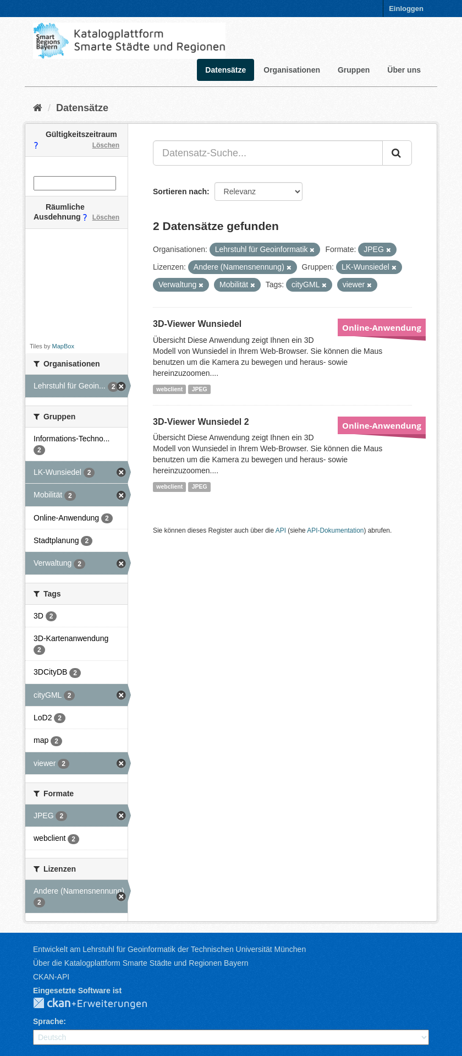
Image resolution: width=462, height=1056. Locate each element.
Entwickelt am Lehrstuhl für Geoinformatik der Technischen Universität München (169, 949)
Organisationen (291, 69)
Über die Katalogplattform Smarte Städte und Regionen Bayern (140, 963)
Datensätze (225, 69)
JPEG (199, 389)
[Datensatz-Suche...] (268, 153)
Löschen (105, 145)
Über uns (404, 69)
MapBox (63, 346)
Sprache (48, 1021)
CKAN (99, 1003)
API (281, 530)
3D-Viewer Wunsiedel (197, 324)
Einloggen (406, 8)
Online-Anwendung (381, 327)
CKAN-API (51, 976)
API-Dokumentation (335, 530)
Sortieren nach (180, 191)
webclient (169, 389)
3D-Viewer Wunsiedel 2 (201, 421)
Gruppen (354, 69)
